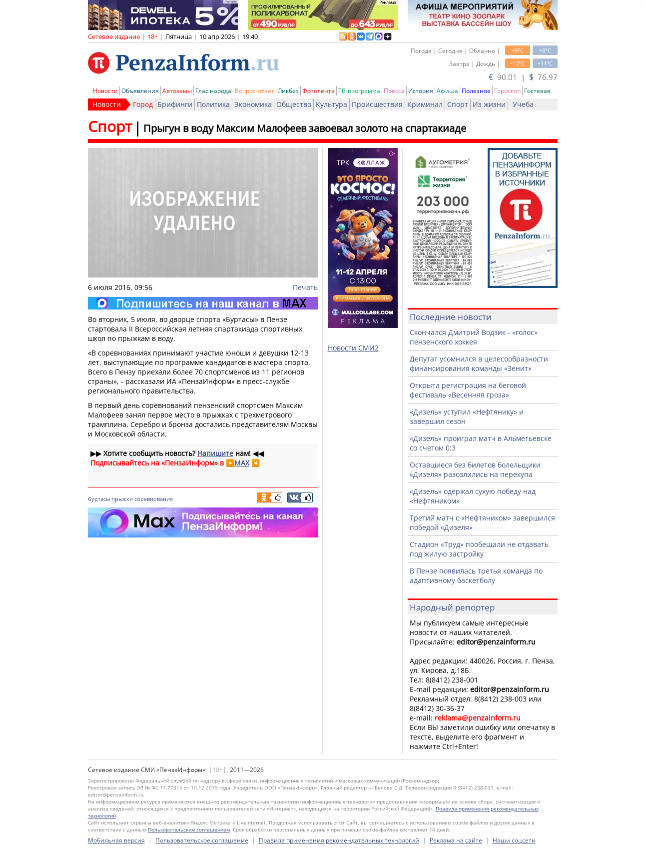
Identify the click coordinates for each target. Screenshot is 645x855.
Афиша (447, 90)
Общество (293, 104)
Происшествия (377, 104)
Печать (305, 287)
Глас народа (213, 90)
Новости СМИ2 (353, 347)
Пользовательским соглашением (189, 829)
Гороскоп (507, 90)
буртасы (99, 498)
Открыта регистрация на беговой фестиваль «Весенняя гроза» (468, 390)
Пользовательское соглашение (201, 840)
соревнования (153, 498)
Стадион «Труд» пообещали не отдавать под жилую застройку (479, 549)
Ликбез (288, 90)
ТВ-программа (359, 90)
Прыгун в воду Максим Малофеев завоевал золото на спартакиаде (304, 128)
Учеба (523, 104)
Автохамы (177, 90)
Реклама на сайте (456, 840)
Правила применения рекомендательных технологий (339, 840)
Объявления (140, 90)
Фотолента (318, 90)
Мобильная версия (116, 840)
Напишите (215, 453)
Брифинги (174, 104)
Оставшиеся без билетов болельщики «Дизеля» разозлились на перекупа (475, 469)
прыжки (122, 498)
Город (143, 104)
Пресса (394, 90)
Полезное (476, 90)
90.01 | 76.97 (523, 77)
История (420, 90)
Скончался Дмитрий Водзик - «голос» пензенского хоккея (474, 337)
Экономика (253, 104)
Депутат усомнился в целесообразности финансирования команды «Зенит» (479, 363)
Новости (105, 90)
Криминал (425, 104)
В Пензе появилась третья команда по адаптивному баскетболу (476, 575)
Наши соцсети (514, 840)
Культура (331, 104)
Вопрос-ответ (254, 90)
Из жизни (489, 104)
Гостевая (537, 90)
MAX (241, 463)
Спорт (457, 104)
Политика (213, 104)
